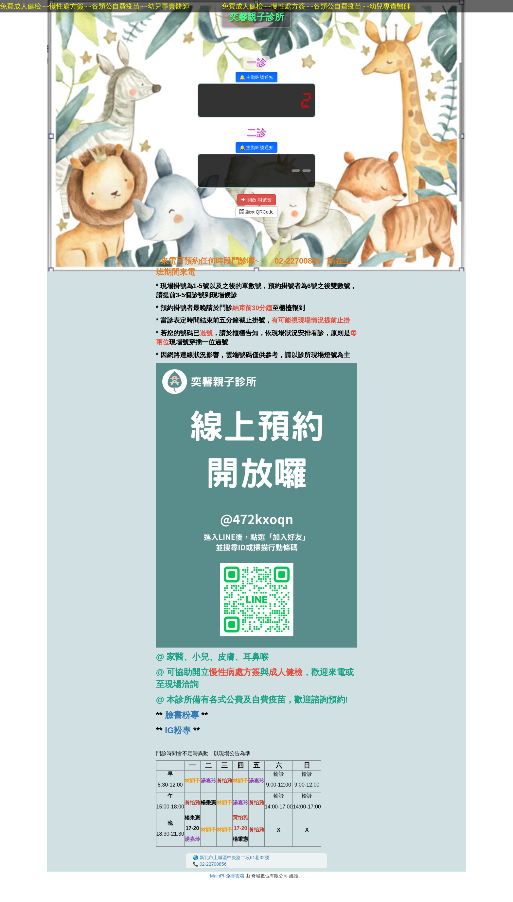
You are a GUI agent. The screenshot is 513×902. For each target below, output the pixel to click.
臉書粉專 (182, 715)
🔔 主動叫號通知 (256, 77)
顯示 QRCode (256, 212)
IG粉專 (178, 730)
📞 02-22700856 (209, 864)
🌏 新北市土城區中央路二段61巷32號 (231, 857)
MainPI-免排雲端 (227, 875)
